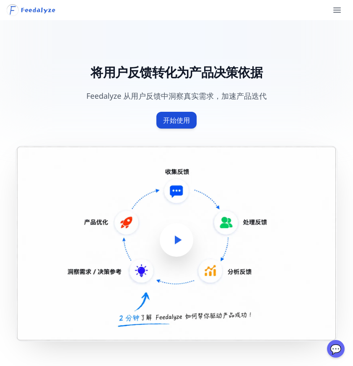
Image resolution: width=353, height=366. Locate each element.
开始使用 (176, 120)
